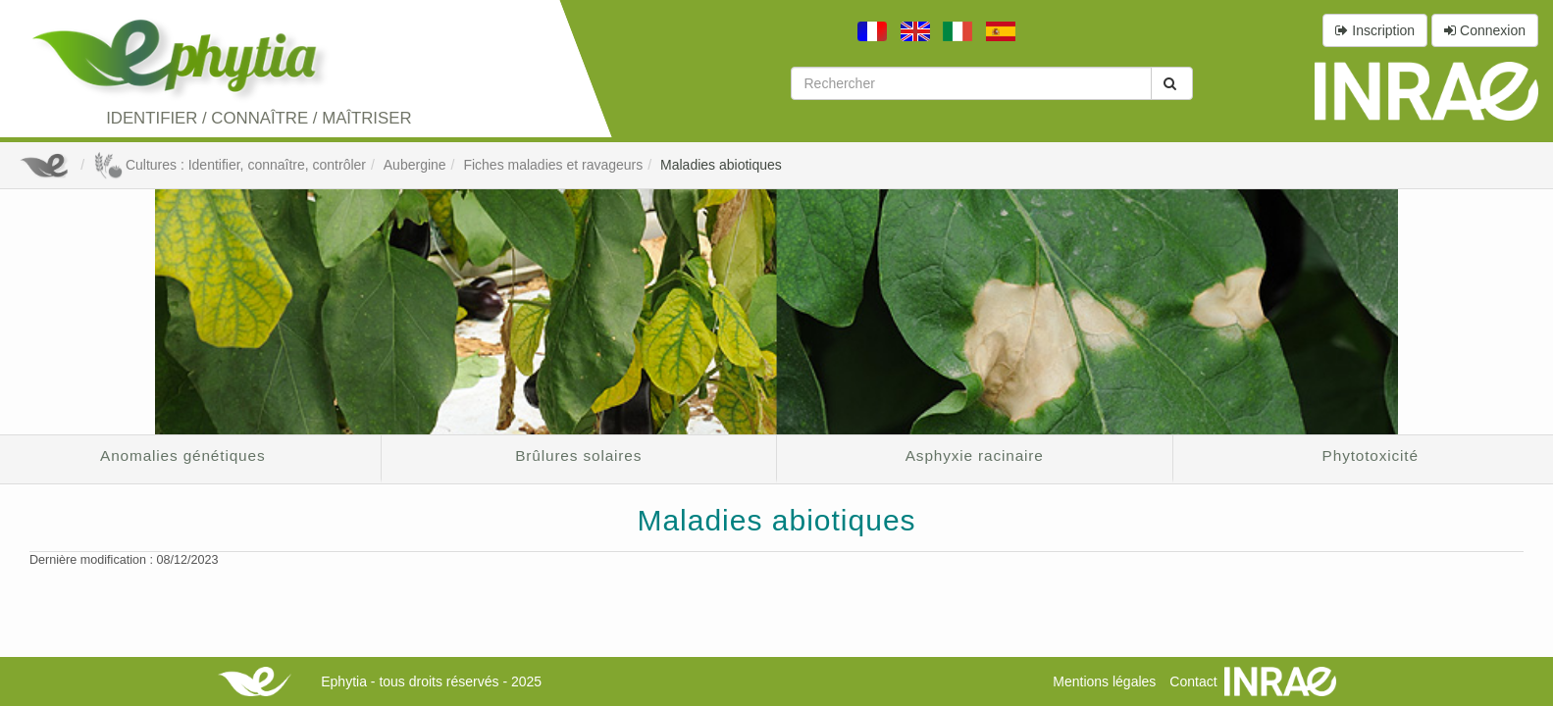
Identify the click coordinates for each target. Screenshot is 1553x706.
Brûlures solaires (578, 455)
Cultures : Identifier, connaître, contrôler (229, 165)
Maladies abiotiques (721, 165)
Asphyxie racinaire (975, 455)
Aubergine (415, 165)
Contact (1193, 681)
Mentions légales (1104, 681)
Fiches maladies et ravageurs (553, 165)
